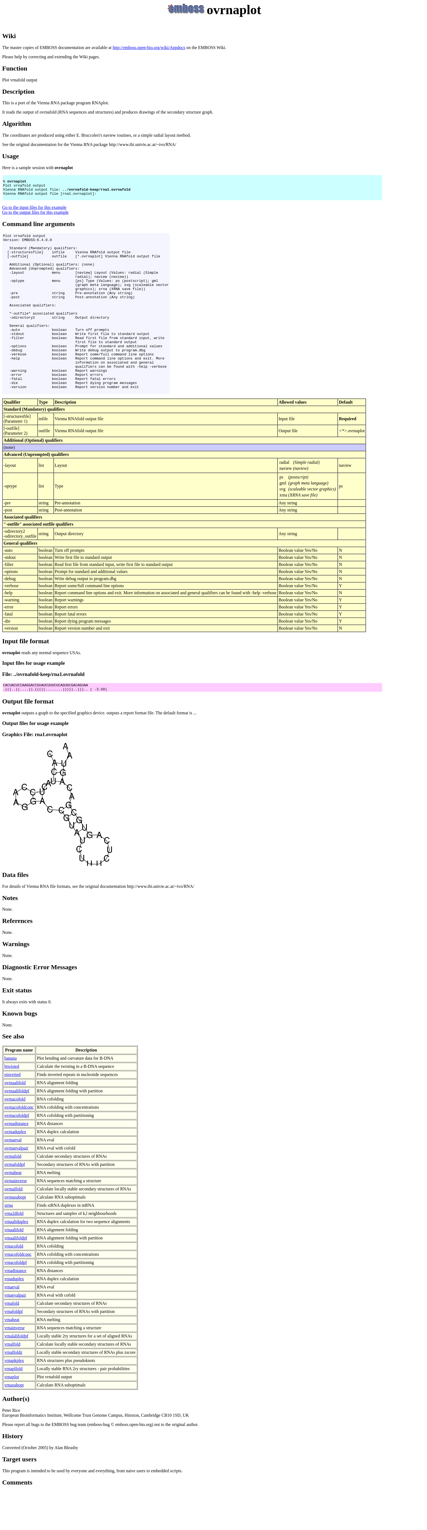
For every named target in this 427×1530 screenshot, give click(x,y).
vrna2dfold (13, 1251)
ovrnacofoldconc (19, 1145)
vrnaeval (11, 1325)
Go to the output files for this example (35, 217)
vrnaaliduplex (16, 1260)
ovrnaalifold (15, 1121)
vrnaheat (11, 1358)
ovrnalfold (13, 1227)
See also (13, 1074)
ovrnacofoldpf (16, 1153)
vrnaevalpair (15, 1333)
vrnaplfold (13, 1407)
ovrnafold (12, 1194)
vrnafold (11, 1341)
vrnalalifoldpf (16, 1374)
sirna (8, 1243)
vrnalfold (12, 1382)
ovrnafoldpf (14, 1202)
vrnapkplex (14, 1399)
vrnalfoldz (13, 1390)
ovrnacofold (14, 1137)
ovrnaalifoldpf (16, 1129)
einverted (12, 1113)
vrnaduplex (14, 1317)
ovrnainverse (15, 1219)
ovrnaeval (13, 1178)
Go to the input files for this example (34, 212)
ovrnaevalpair (16, 1186)
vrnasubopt (14, 1423)
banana (10, 1096)
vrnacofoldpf (15, 1301)
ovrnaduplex (15, 1170)
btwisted (11, 1104)
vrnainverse (14, 1366)
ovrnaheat (13, 1211)
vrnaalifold (13, 1268)
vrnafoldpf (13, 1350)
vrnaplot (11, 1415)
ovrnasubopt (15, 1235)
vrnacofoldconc (18, 1292)
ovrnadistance (16, 1162)
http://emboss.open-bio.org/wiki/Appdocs (149, 47)
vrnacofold (13, 1284)
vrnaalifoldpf (15, 1276)
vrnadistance (15, 1309)
